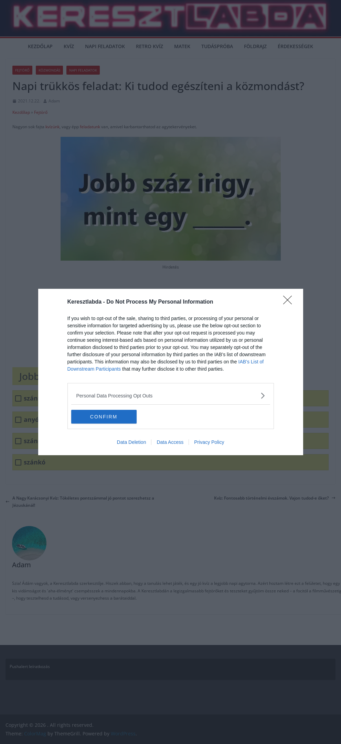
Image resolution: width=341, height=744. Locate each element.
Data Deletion (131, 442)
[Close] (289, 302)
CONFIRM (103, 416)
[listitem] (170, 395)
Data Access (170, 442)
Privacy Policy (209, 442)
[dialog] (170, 372)
